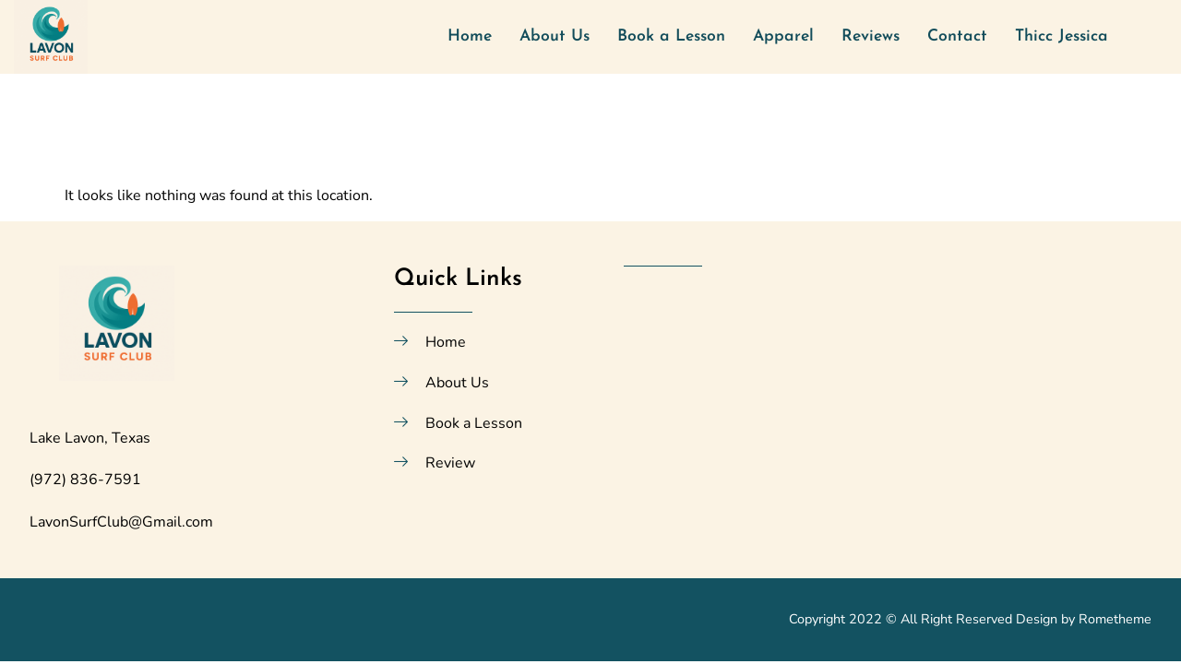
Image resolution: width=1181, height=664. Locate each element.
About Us (554, 36)
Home (469, 36)
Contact (957, 36)
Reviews (870, 36)
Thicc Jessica (1061, 36)
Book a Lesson (671, 36)
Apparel (783, 36)
